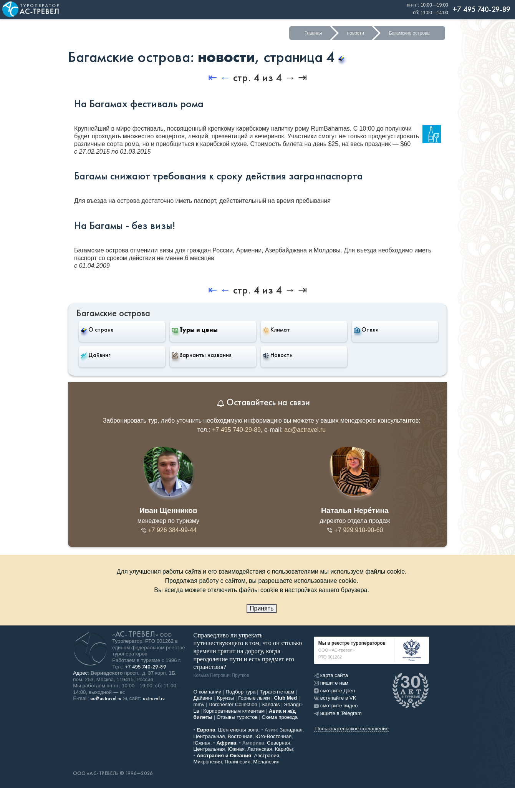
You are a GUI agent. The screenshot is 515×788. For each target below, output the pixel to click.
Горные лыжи (254, 698)
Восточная (240, 736)
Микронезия (208, 762)
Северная (278, 743)
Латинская (259, 749)
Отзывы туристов (237, 717)
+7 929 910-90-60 (354, 530)
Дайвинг (95, 355)
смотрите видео (336, 705)
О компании (208, 692)
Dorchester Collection (233, 704)
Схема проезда (280, 717)
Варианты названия (202, 355)
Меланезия (266, 762)
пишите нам (331, 683)
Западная (291, 730)
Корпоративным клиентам (234, 711)
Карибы (284, 749)
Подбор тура (241, 692)
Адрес (80, 673)
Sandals (271, 704)
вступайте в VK (335, 698)
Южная (202, 743)
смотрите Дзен (334, 690)
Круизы (225, 698)
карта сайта (331, 675)
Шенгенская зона (238, 730)
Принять (262, 608)
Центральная (209, 736)
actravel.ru (154, 698)
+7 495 (145, 667)
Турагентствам (277, 692)
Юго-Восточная (273, 736)
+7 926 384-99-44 (168, 530)
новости (355, 33)
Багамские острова (409, 33)
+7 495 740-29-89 (236, 429)
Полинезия (237, 762)
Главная (313, 33)
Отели (366, 329)
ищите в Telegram (338, 713)
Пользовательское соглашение (352, 729)
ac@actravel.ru (305, 429)
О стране (97, 329)
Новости (278, 355)
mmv (199, 704)
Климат (276, 329)
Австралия (266, 755)
